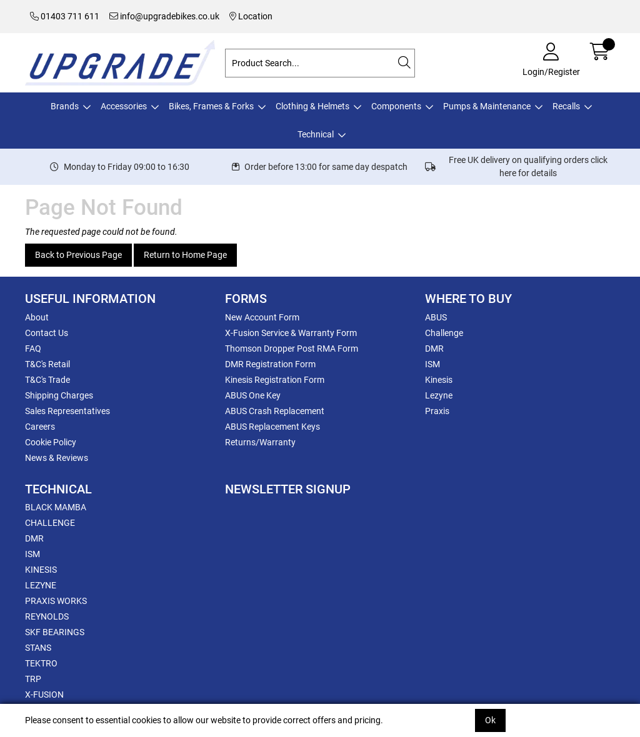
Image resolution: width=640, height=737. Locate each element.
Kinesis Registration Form (274, 380)
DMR (434, 349)
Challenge (444, 333)
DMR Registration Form (270, 364)
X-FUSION (44, 695)
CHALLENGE (50, 523)
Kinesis (438, 380)
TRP (33, 679)
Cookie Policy (50, 442)
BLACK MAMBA (55, 507)
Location (250, 16)
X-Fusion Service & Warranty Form (291, 333)
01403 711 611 (64, 16)
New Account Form (262, 317)
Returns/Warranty (260, 442)
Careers (40, 427)
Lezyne (438, 395)
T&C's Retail (47, 364)
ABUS (436, 317)
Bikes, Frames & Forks (211, 106)
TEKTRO (41, 663)
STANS (38, 648)
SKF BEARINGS (54, 632)
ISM (432, 364)
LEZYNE (40, 585)
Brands (65, 106)
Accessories (124, 106)
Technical (316, 134)
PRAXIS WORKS (56, 601)
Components (396, 106)
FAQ (33, 349)
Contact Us (46, 333)
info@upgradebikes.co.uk (164, 16)
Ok (490, 720)
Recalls (566, 106)
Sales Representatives (67, 411)
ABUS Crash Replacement (274, 411)
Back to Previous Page (78, 255)
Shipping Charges (59, 395)
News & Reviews (56, 458)
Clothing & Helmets (312, 106)
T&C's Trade (47, 380)
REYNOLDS (47, 616)
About (37, 317)
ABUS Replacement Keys (272, 427)
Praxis (437, 411)
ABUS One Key (253, 395)
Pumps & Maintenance (487, 106)
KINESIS (41, 570)
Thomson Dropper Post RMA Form (291, 349)
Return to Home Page (185, 255)
